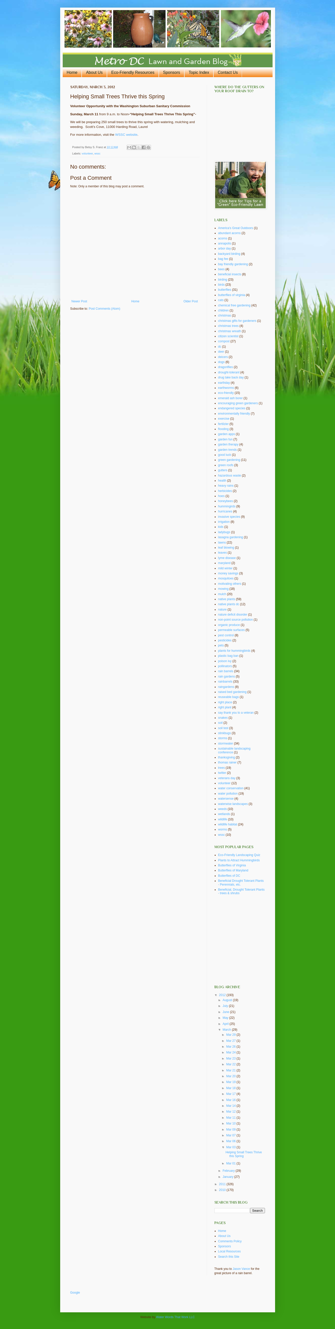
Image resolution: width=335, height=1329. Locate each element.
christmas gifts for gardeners (237, 321)
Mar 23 (231, 1058)
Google (75, 1292)
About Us (94, 72)
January (228, 1177)
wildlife (222, 819)
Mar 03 (231, 1147)
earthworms (226, 388)
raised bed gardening (232, 692)
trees (221, 768)
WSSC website (126, 135)
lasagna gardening (230, 537)
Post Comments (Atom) (104, 308)
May (225, 1018)
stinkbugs (224, 733)
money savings (228, 573)
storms (222, 738)
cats (221, 300)
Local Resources (229, 1251)
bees (221, 269)
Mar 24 (231, 1052)
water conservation (231, 788)
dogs (221, 362)
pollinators (225, 666)
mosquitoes (226, 578)
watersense (226, 798)
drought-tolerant (229, 372)
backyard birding (229, 254)
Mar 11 (231, 1117)
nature (222, 609)
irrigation (224, 522)
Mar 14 (231, 1106)
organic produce (229, 625)
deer (221, 351)
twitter (222, 773)
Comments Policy (230, 1241)
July (225, 1006)
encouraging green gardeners (238, 403)
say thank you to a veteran (236, 712)
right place (225, 702)
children (223, 310)
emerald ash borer (230, 398)
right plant (225, 707)
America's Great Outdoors (235, 228)
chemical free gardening (234, 305)
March (227, 1029)
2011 (223, 1184)
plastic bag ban (228, 656)
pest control (226, 635)
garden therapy (228, 444)
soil (220, 723)
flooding (223, 429)
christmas (224, 315)
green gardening (229, 460)
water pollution (228, 793)
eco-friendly (226, 393)
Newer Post (79, 301)
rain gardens (226, 676)
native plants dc (228, 604)
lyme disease (227, 558)
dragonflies (225, 367)
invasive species (229, 517)
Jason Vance (241, 1269)
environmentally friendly (234, 413)
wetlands (224, 814)
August (227, 1000)
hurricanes (225, 511)
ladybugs (224, 532)
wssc (97, 153)
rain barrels (225, 671)
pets (221, 645)
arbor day (224, 248)
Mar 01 (231, 1163)
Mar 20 (231, 1076)
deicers (223, 357)
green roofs (226, 465)
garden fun (225, 439)
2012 (223, 995)
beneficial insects (229, 274)
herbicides (225, 491)
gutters (223, 470)
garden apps (226, 434)
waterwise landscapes (233, 804)
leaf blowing (226, 547)
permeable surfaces (231, 630)
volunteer (87, 153)
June (226, 1012)
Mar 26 (231, 1046)
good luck (224, 455)
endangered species (231, 408)
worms (222, 829)
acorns (222, 238)
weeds (222, 809)
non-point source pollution (235, 619)
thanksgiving (226, 757)
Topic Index (199, 72)
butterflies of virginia (231, 295)
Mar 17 (231, 1094)
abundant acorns (229, 233)
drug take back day (231, 377)
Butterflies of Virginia (232, 865)
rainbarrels (225, 681)
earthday (224, 383)
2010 (223, 1190)
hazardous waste (229, 475)
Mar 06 (231, 1141)
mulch (222, 594)
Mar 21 (231, 1070)
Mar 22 (231, 1064)
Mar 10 (231, 1123)
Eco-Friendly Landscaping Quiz (239, 855)
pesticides (225, 640)
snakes (223, 717)
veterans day (227, 778)
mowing (223, 589)
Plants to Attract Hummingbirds (239, 860)
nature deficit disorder (232, 614)
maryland (224, 563)
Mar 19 (231, 1082)
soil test (223, 728)
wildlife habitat (227, 824)
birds (221, 284)
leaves (222, 552)
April (225, 1024)
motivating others (229, 583)
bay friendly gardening (233, 264)
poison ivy (225, 661)
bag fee (223, 259)
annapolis (224, 243)
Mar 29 (231, 1035)
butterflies (224, 289)
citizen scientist (228, 336)
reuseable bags (228, 697)
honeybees (225, 501)
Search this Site (228, 1256)
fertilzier (223, 424)
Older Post (191, 301)
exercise (224, 418)
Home (72, 72)
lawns (222, 542)
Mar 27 (231, 1041)
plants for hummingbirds (234, 650)
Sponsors (171, 72)
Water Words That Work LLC (175, 1317)
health (222, 480)
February (228, 1171)
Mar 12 (231, 1111)
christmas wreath (229, 331)
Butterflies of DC (229, 875)
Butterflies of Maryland (233, 870)
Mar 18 (231, 1088)
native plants (226, 599)
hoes (221, 496)
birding (222, 279)
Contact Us (228, 72)
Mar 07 (231, 1135)
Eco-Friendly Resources (132, 72)
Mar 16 (231, 1100)
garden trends (227, 450)
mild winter (225, 568)
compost (224, 341)
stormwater (225, 743)
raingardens (226, 687)
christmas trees (228, 326)
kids (221, 527)
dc (219, 346)
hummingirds (227, 506)
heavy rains (226, 485)
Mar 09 (231, 1129)
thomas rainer (227, 762)
